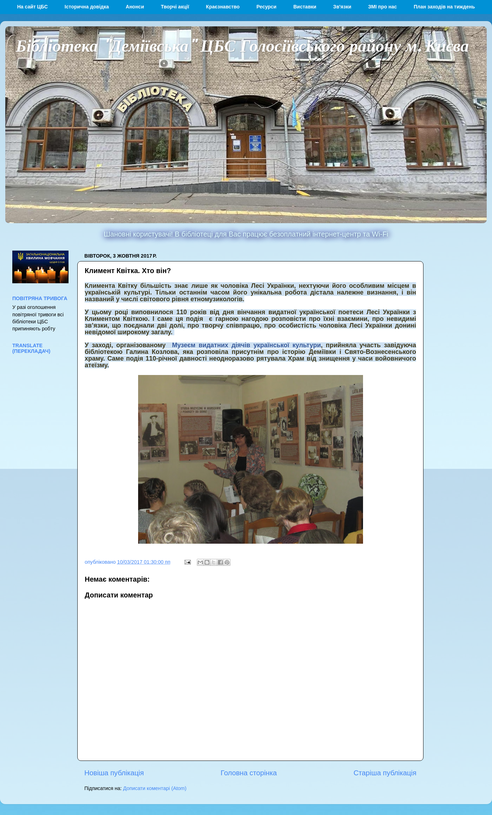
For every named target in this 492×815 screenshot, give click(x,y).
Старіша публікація (385, 773)
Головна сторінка (249, 773)
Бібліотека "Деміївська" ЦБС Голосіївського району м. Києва (242, 45)
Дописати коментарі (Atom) (154, 788)
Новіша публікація (114, 773)
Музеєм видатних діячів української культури (246, 345)
